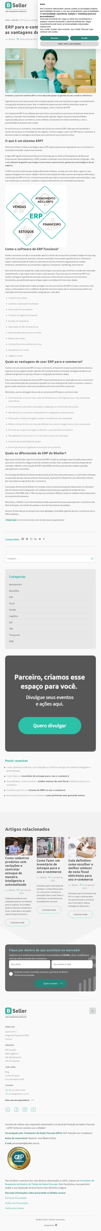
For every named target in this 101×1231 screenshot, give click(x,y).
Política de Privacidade (16, 1203)
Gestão (15, 20)
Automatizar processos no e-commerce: (45, 795)
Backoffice (14, 590)
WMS (11, 641)
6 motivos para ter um (35, 790)
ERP (11, 597)
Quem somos (11, 1031)
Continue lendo (17, 922)
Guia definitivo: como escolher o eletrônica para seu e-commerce (48, 783)
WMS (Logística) (11, 1053)
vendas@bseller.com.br (18, 1093)
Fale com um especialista (17, 1100)
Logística (13, 616)
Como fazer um (37, 776)
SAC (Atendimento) (13, 1057)
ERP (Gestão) (10, 1050)
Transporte (14, 634)
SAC (11, 622)
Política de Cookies (14, 1208)
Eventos (8, 1039)
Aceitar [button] (84, 1220)
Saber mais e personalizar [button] (69, 1226)
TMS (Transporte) (12, 1061)
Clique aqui (11, 520)
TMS (11, 628)
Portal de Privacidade (15, 1197)
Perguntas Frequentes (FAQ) (17, 1035)
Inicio (7, 20)
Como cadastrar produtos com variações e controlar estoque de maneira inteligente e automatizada (48, 769)
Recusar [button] (54, 1220)
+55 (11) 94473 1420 (16, 1090)
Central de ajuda (12, 1075)
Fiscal (12, 603)
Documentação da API (14, 1079)
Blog (7, 1072)
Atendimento (15, 584)
